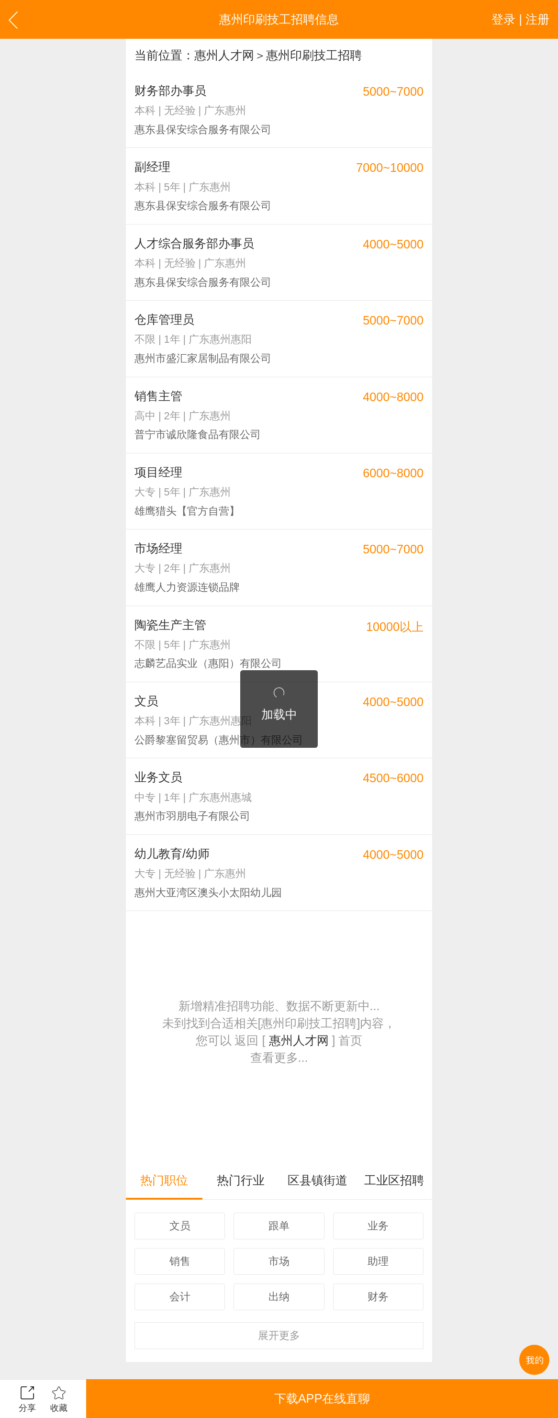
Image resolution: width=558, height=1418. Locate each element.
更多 (279, 1335)
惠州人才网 (224, 55)
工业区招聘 (394, 1180)
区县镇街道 (317, 1180)
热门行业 (241, 1180)
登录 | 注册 (520, 19)
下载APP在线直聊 (322, 1398)
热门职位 (164, 1180)
